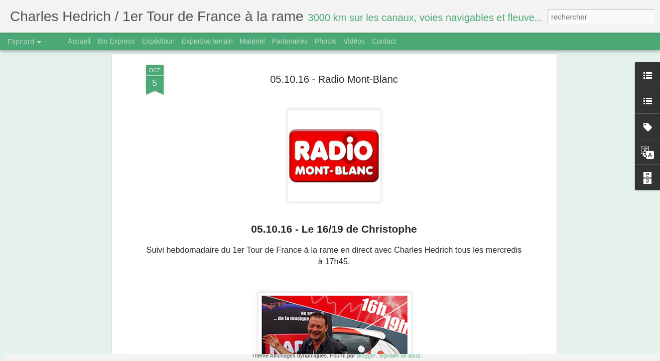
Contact (384, 41)
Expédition (158, 41)
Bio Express (116, 41)
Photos (326, 41)
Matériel (252, 41)
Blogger (365, 355)
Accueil (79, 41)
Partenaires (290, 41)
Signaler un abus (399, 355)
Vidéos (354, 41)
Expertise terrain (207, 41)
